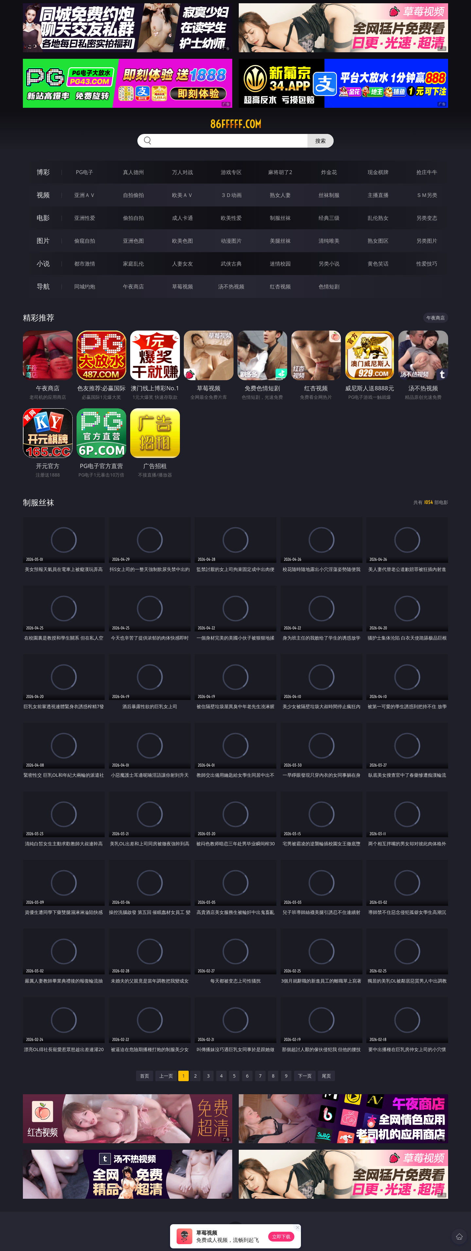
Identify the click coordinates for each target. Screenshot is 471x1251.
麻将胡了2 (280, 172)
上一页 (166, 1076)
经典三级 (329, 217)
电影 (43, 217)
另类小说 (329, 263)
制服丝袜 (280, 217)
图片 (43, 240)
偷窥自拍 (84, 240)
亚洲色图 (133, 240)
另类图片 (426, 240)
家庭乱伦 (133, 263)
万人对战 (182, 172)
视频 (43, 194)
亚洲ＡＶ (84, 195)
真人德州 (133, 172)
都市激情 (84, 263)
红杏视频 (280, 286)
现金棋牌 (378, 172)
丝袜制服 (329, 195)
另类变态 (426, 217)
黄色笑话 (378, 263)
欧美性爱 (231, 217)
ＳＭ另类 (426, 195)
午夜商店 (133, 286)
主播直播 (378, 195)
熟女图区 (378, 240)
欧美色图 (182, 240)
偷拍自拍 (133, 217)
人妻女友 (182, 263)
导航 (43, 286)
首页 (144, 1076)
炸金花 (329, 172)
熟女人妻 (280, 195)
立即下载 (281, 1236)
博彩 (43, 172)
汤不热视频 (231, 286)
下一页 (305, 1076)
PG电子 (84, 172)
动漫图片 (231, 240)
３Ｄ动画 (231, 195)
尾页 (326, 1076)
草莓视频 (182, 286)
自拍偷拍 (133, 195)
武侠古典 (231, 263)
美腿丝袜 (280, 240)
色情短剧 (329, 286)
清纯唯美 (329, 240)
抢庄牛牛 (426, 172)
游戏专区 (231, 172)
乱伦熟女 (378, 217)
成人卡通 (182, 217)
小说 (43, 263)
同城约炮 (84, 286)
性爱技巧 (426, 263)
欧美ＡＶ (182, 195)
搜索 (320, 140)
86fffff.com (235, 124)
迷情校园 (280, 263)
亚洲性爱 (84, 217)
